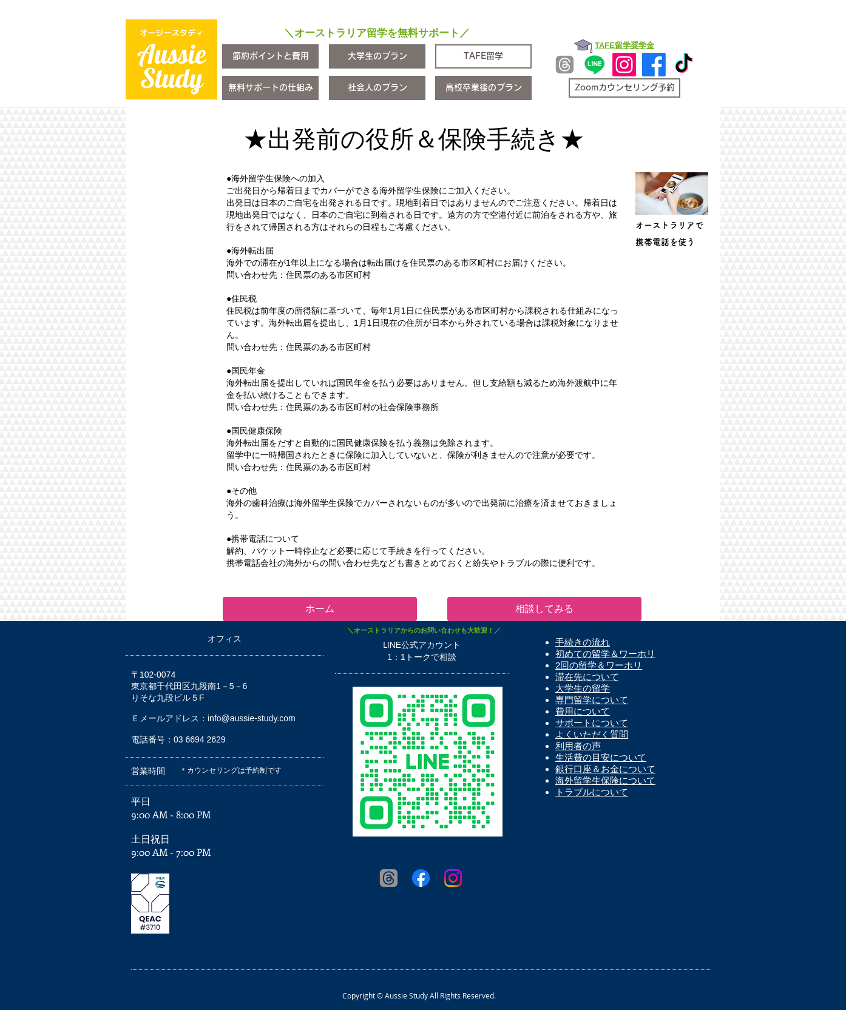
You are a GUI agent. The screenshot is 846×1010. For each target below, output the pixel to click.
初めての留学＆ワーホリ (605, 653)
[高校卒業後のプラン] (483, 88)
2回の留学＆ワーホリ (598, 665)
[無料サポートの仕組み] (270, 88)
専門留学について (591, 700)
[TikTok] (683, 64)
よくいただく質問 (591, 734)
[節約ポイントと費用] (270, 56)
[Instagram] (624, 64)
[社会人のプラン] (377, 88)
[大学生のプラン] (377, 56)
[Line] (594, 64)
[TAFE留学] (483, 56)
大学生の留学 (582, 688)
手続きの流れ (582, 642)
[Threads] (565, 64)
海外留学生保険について (605, 780)
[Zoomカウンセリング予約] (624, 88)
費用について (582, 711)
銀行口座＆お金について (605, 769)
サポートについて (591, 723)
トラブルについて (591, 792)
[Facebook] (654, 64)
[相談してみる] (544, 609)
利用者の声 (578, 746)
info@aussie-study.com (252, 718)
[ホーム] (320, 609)
